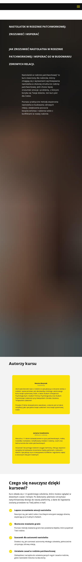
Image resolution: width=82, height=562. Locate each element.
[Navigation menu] (78, 7)
